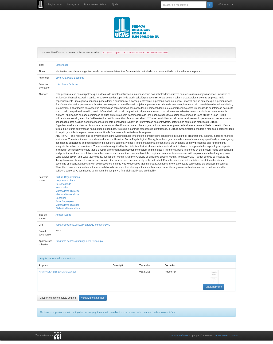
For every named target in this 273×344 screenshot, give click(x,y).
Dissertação (62, 64)
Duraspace (221, 335)
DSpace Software (178, 335)
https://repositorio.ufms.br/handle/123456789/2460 (83, 224)
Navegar (73, 4)
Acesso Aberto (63, 214)
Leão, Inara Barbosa (67, 84)
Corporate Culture (65, 180)
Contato (233, 335)
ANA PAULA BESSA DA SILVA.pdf (57, 271)
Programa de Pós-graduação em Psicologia (79, 241)
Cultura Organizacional (68, 177)
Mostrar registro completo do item (58, 297)
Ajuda (115, 4)
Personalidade (63, 184)
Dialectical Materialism (68, 208)
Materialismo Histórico (68, 191)
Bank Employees (65, 201)
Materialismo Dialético (67, 204)
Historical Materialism (67, 194)
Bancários (61, 198)
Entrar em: (225, 4)
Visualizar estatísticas (92, 297)
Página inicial (54, 4)
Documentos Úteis (95, 4)
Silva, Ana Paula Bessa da (70, 77)
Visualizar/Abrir (213, 286)
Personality (62, 187)
